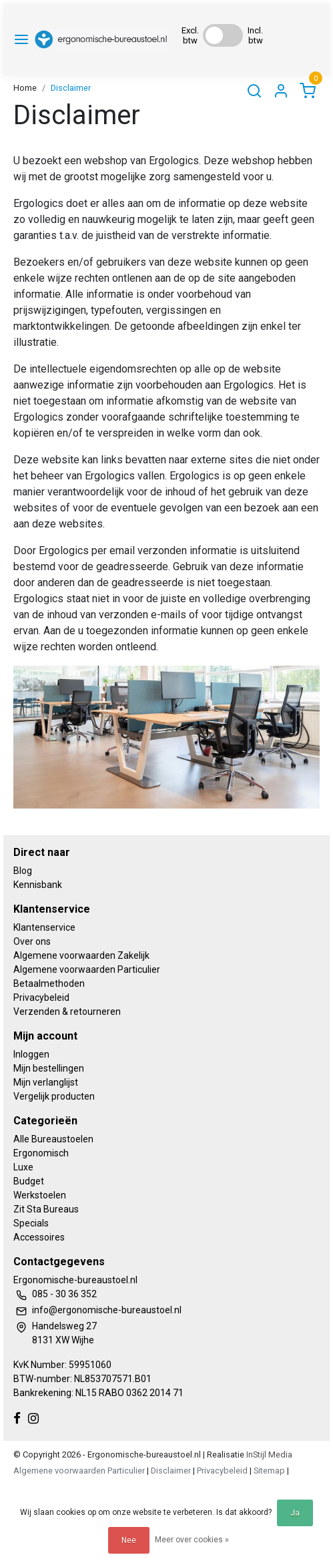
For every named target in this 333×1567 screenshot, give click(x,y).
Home (25, 88)
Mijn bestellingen (48, 1068)
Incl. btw (255, 35)
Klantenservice (44, 927)
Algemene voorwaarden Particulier (86, 969)
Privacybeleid (41, 997)
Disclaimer (71, 88)
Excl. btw (190, 35)
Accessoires (39, 1237)
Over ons (32, 941)
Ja (295, 1513)
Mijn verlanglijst (45, 1082)
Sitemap (269, 1471)
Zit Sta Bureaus (46, 1209)
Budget (28, 1181)
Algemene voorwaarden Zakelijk (81, 955)
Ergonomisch (41, 1153)
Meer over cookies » (192, 1539)
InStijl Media (268, 1454)
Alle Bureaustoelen (53, 1139)
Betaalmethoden (49, 983)
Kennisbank (37, 884)
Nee (128, 1540)
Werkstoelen (39, 1195)
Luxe (23, 1167)
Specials (31, 1223)
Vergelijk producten (54, 1096)
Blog (22, 870)
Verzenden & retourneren (67, 1011)
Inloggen (31, 1054)
